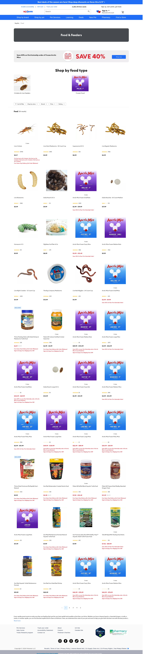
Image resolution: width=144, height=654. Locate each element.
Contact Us (41, 630)
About (60, 625)
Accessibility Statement (45, 627)
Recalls (46, 645)
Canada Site (79, 627)
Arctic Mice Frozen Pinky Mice (23, 435)
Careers (60, 627)
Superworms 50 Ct (78, 145)
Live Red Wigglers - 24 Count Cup (83, 290)
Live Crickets (18, 145)
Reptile (17, 23)
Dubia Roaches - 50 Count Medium (112, 197)
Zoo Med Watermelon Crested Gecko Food (56, 485)
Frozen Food (71, 93)
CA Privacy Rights (107, 645)
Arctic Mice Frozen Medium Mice (111, 386)
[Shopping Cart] (125, 12)
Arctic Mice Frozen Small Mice (111, 290)
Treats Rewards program (25, 630)
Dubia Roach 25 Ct (49, 197)
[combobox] (67, 11)
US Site (77, 625)
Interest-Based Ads (77, 645)
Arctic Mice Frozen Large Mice (111, 336)
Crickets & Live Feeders (33, 93)
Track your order (51, 7)
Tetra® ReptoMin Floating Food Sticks (113, 534)
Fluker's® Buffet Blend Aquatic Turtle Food (85, 485)
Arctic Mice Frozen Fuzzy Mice (82, 243)
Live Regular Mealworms (109, 145)
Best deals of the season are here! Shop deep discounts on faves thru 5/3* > (71, 2)
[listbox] (71, 84)
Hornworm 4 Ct (18, 243)
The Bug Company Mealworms (52, 290)
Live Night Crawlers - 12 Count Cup (24, 290)
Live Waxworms (18, 197)
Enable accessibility (27, 7)
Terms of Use (55, 645)
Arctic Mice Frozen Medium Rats (111, 243)
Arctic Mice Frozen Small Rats (81, 197)
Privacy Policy (65, 645)
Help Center (21, 627)
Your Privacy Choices (121, 646)
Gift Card (40, 7)
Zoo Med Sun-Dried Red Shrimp (52, 582)
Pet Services (21, 625)
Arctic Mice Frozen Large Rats (52, 435)
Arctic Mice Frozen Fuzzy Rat (81, 386)
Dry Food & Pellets (109, 93)
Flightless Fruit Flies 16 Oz (50, 243)
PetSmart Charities (64, 630)
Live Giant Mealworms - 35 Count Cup (54, 145)
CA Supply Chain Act (92, 645)
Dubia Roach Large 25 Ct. (51, 386)
